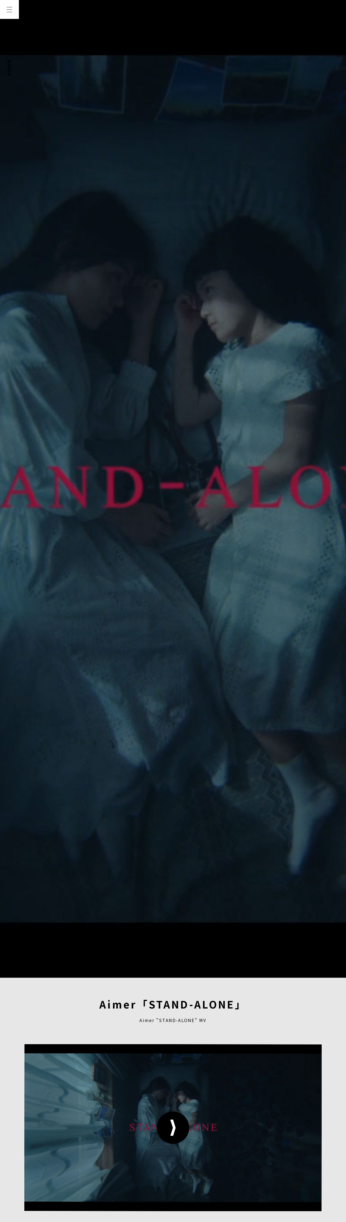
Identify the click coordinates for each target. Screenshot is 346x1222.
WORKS (9, 68)
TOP (9, 29)
